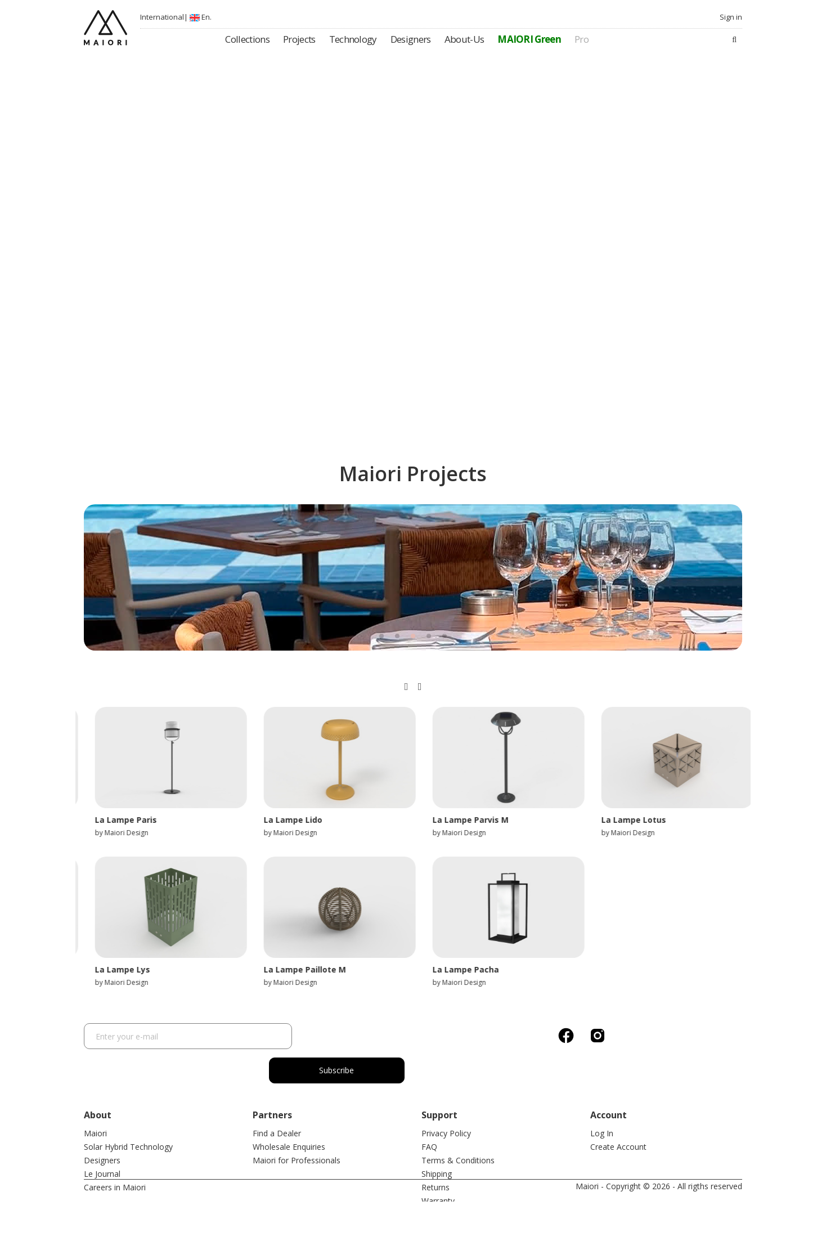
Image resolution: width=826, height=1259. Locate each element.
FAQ (429, 1112)
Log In (601, 1099)
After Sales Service (455, 1180)
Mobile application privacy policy (479, 1207)
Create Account (618, 1112)
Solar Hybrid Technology (128, 1112)
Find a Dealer (277, 1099)
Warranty (438, 1166)
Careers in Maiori (115, 1153)
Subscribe (356, 1036)
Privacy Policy (446, 1099)
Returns (435, 1153)
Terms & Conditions (458, 1126)
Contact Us (441, 1193)
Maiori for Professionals (296, 1126)
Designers (102, 1126)
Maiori (95, 1099)
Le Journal (102, 1139)
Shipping (436, 1139)
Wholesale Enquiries (289, 1112)
